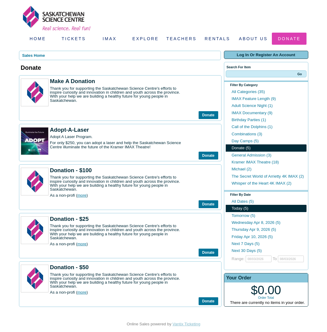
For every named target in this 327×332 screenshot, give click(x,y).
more (81, 195)
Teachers (181, 38)
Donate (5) (241, 148)
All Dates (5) (243, 201)
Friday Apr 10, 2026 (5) (252, 236)
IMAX (110, 38)
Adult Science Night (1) (252, 105)
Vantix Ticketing (186, 324)
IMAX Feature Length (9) (254, 98)
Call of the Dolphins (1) (252, 126)
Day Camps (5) (245, 141)
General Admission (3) (252, 155)
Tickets (73, 38)
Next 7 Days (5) (246, 243)
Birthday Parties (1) (249, 120)
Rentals (217, 38)
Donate (289, 38)
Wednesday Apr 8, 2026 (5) (256, 222)
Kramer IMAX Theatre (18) (255, 162)
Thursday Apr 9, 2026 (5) (254, 229)
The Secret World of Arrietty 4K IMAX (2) (268, 176)
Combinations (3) (247, 134)
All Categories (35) (248, 91)
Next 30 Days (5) (247, 250)
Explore (145, 38)
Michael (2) (242, 169)
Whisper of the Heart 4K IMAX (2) (262, 183)
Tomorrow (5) (244, 215)
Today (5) (240, 208)
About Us (253, 38)
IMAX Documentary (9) (252, 113)
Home (38, 38)
